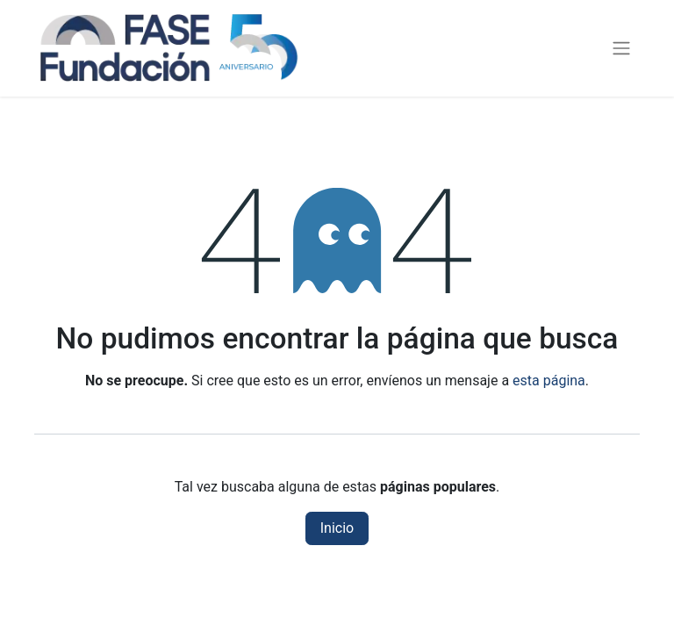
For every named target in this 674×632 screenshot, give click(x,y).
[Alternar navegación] (621, 49)
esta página (549, 380)
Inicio (337, 528)
